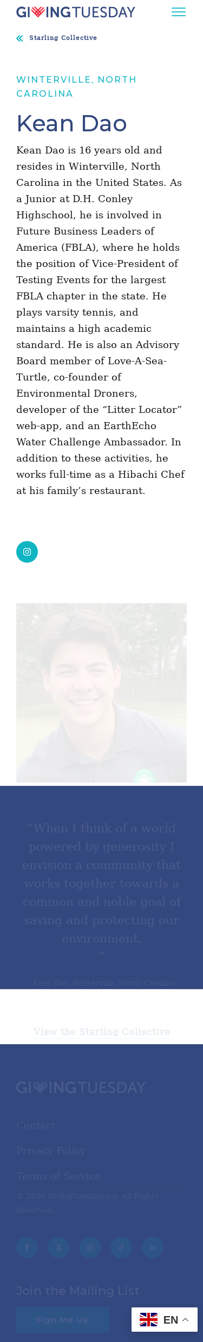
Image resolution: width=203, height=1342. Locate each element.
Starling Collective (63, 38)
